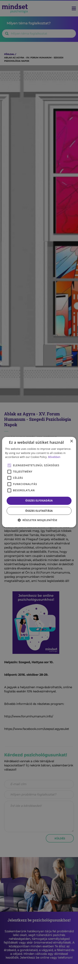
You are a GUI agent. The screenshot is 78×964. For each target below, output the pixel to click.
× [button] (71, 441)
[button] (39, 520)
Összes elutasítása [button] (39, 511)
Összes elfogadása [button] (39, 500)
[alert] (39, 482)
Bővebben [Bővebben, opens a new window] (54, 457)
